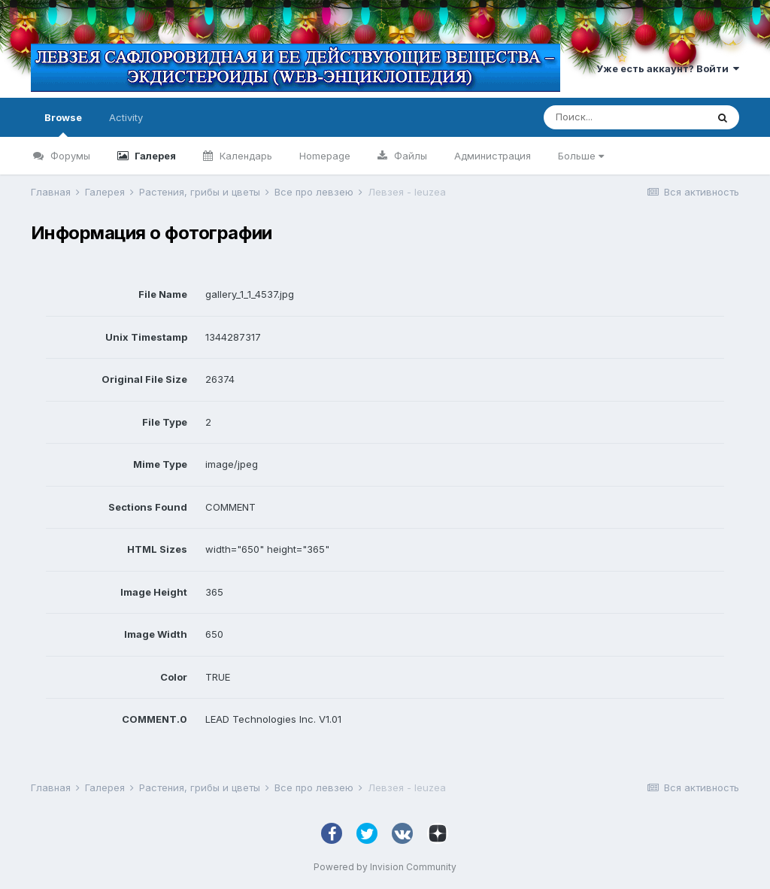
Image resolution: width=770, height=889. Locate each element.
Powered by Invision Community (385, 866)
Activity (126, 117)
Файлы (409, 156)
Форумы (68, 156)
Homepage (324, 156)
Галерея (154, 156)
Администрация (492, 156)
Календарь (244, 156)
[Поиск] (625, 117)
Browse (63, 124)
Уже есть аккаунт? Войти (667, 68)
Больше (581, 156)
